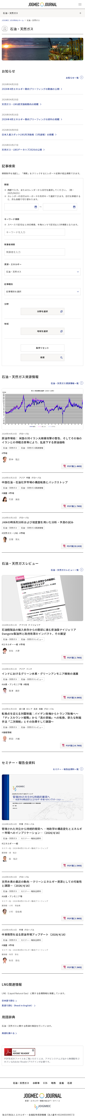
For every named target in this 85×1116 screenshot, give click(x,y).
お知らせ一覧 (72, 77)
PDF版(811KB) (72, 547)
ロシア (29, 708)
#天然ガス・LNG (10, 533)
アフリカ (23, 625)
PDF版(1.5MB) (73, 866)
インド (29, 668)
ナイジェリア (34, 625)
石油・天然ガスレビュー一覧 (65, 569)
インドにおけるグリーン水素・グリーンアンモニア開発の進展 (40, 673)
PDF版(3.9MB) (73, 919)
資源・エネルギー (12, 264)
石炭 (69, 1082)
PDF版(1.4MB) (73, 467)
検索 (42, 357)
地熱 (53, 1082)
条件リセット (42, 347)
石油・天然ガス (10, 13)
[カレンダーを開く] (35, 206)
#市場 (4, 453)
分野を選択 (42, 311)
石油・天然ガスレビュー (32, 639)
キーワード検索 (11, 219)
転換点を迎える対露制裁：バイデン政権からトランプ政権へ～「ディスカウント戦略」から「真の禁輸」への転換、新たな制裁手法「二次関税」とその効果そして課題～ (41, 717)
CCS (45, 1082)
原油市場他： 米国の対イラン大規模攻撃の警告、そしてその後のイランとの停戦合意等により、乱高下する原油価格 (42, 440)
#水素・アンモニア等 (12, 684)
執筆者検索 (9, 244)
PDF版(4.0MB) (73, 698)
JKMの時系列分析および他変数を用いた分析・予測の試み (37, 522)
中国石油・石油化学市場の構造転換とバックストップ (35, 482)
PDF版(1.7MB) (73, 507)
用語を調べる (10, 1033)
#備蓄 (4, 493)
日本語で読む (10, 1000)
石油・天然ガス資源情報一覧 (65, 383)
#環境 (26, 684)
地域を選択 (42, 331)
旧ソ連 (22, 708)
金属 (61, 1082)
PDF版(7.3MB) (73, 968)
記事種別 (8, 284)
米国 (41, 708)
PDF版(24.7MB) (72, 746)
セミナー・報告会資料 (31, 838)
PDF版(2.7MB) (73, 658)
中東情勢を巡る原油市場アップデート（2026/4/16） (34, 934)
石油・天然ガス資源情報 (32, 447)
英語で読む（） (19, 1005)
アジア (22, 477)
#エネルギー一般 (10, 644)
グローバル (24, 433)
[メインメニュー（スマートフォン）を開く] (80, 4)
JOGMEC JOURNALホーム (13, 20)
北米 (36, 708)
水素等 (36, 1082)
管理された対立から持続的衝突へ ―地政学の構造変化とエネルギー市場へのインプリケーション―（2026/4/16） (42, 831)
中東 (21, 824)
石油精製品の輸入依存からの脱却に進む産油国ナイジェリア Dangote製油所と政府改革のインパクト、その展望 (40, 631)
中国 (28, 477)
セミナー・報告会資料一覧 (66, 769)
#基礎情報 (7, 732)
